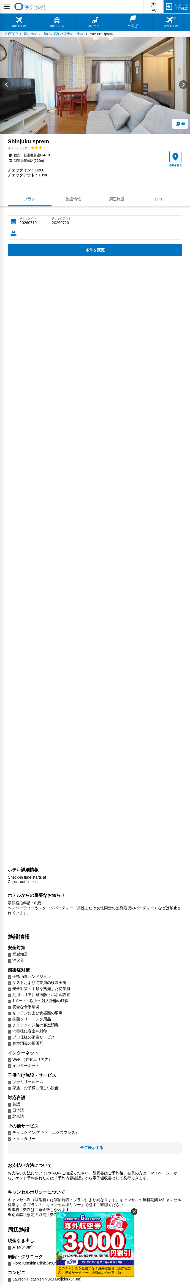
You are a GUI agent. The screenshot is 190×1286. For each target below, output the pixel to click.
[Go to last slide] (6, 85)
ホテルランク (18, 148)
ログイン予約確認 (181, 6)
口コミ (160, 199)
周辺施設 (116, 199)
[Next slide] (183, 85)
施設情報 (73, 199)
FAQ (153, 10)
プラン (29, 199)
